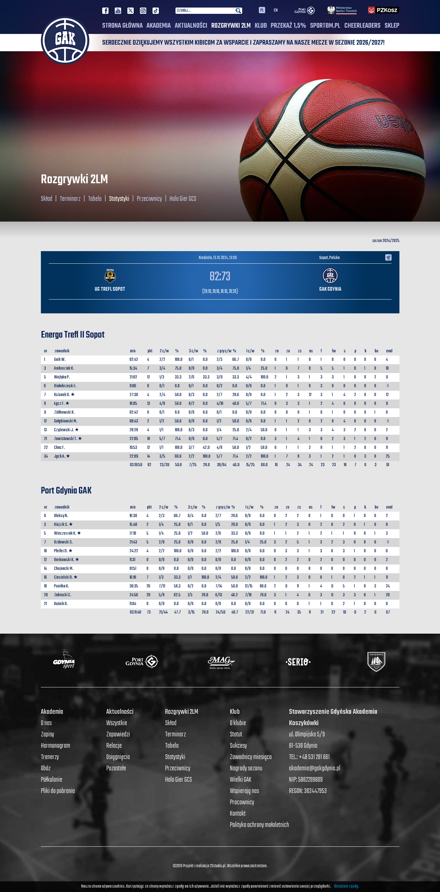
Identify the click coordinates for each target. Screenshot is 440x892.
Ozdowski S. (63, 542)
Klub (261, 25)
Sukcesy (238, 746)
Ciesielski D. (63, 577)
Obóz (46, 768)
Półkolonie (51, 779)
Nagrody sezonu (246, 768)
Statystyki (119, 199)
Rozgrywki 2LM (231, 25)
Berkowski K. (64, 560)
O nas (46, 723)
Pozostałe (116, 768)
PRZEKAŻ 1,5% (288, 25)
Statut (236, 734)
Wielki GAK (240, 779)
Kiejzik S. (61, 524)
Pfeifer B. (61, 551)
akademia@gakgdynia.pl (314, 768)
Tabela (95, 199)
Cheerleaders (362, 25)
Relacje (114, 746)
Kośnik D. (61, 604)
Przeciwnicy (149, 199)
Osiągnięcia (118, 757)
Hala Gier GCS (183, 199)
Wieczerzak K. (65, 533)
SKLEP (392, 25)
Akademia (159, 25)
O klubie (238, 723)
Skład (46, 199)
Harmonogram (55, 746)
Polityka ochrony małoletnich (259, 825)
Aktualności (191, 25)
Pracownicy (242, 802)
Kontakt (238, 813)
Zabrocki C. (62, 595)
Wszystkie (116, 723)
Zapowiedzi (118, 734)
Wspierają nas (244, 791)
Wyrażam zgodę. (346, 886)
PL (262, 10)
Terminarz (70, 199)
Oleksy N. (61, 516)
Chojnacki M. (63, 568)
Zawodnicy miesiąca (251, 757)
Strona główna (122, 25)
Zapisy (47, 734)
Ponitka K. (61, 586)
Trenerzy (50, 757)
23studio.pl (218, 866)
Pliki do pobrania (58, 791)
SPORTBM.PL (325, 25)
